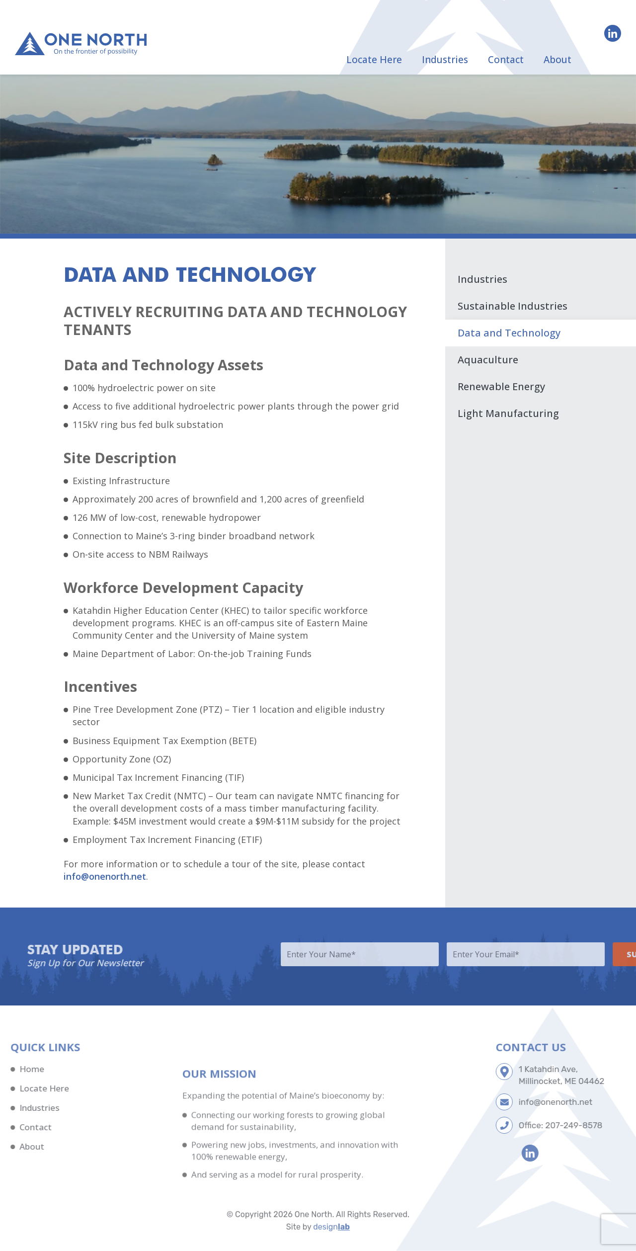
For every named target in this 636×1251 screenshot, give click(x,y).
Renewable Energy (501, 386)
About (557, 59)
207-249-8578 (607, 1125)
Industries (445, 59)
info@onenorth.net (105, 876)
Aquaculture (488, 359)
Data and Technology (509, 332)
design (331, 1241)
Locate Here (374, 59)
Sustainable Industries (512, 306)
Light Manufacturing (508, 413)
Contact (506, 59)
